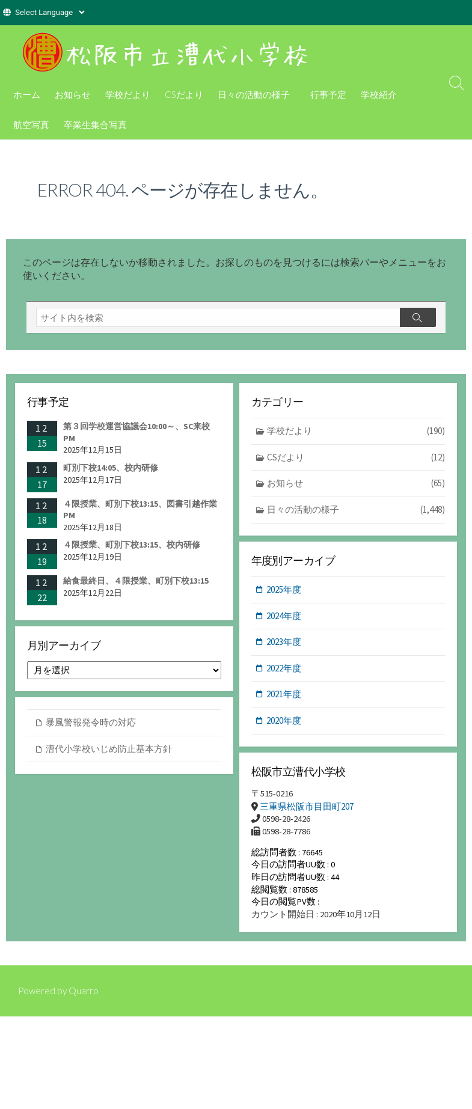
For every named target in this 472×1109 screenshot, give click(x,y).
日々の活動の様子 (254, 94)
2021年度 (283, 698)
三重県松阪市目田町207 (307, 811)
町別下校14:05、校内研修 (110, 471)
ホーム (26, 94)
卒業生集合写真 (95, 124)
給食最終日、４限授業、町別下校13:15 (136, 584)
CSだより (184, 94)
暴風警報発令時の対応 (91, 727)
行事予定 (326, 94)
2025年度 (283, 593)
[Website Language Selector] (50, 12)
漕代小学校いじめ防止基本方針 (109, 753)
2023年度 (283, 646)
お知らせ (73, 94)
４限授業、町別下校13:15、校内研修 (131, 548)
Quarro (85, 998)
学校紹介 (377, 94)
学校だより (127, 94)
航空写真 (31, 124)
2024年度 (283, 619)
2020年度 (283, 724)
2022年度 (283, 671)
